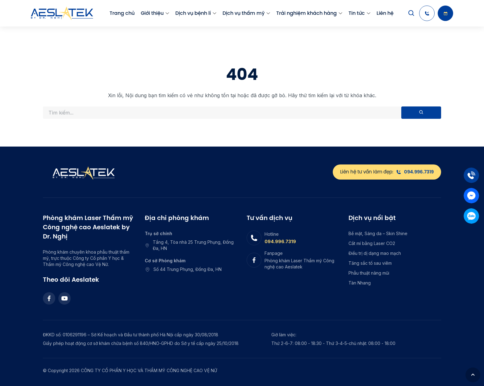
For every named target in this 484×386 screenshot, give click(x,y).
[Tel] (471, 175)
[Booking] (445, 13)
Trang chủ (122, 13)
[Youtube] (64, 298)
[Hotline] (427, 13)
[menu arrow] (167, 13)
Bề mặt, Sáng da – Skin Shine (377, 233)
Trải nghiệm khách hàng (306, 13)
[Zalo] (471, 216)
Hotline (272, 234)
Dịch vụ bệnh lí (193, 13)
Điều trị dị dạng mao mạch (374, 253)
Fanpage (274, 253)
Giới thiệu (152, 13)
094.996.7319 (280, 241)
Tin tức (356, 13)
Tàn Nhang (359, 282)
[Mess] (471, 195)
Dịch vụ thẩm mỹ (244, 13)
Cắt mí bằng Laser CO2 (371, 243)
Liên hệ (385, 13)
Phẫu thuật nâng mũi (368, 273)
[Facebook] (49, 298)
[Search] (411, 13)
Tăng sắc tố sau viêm (370, 263)
